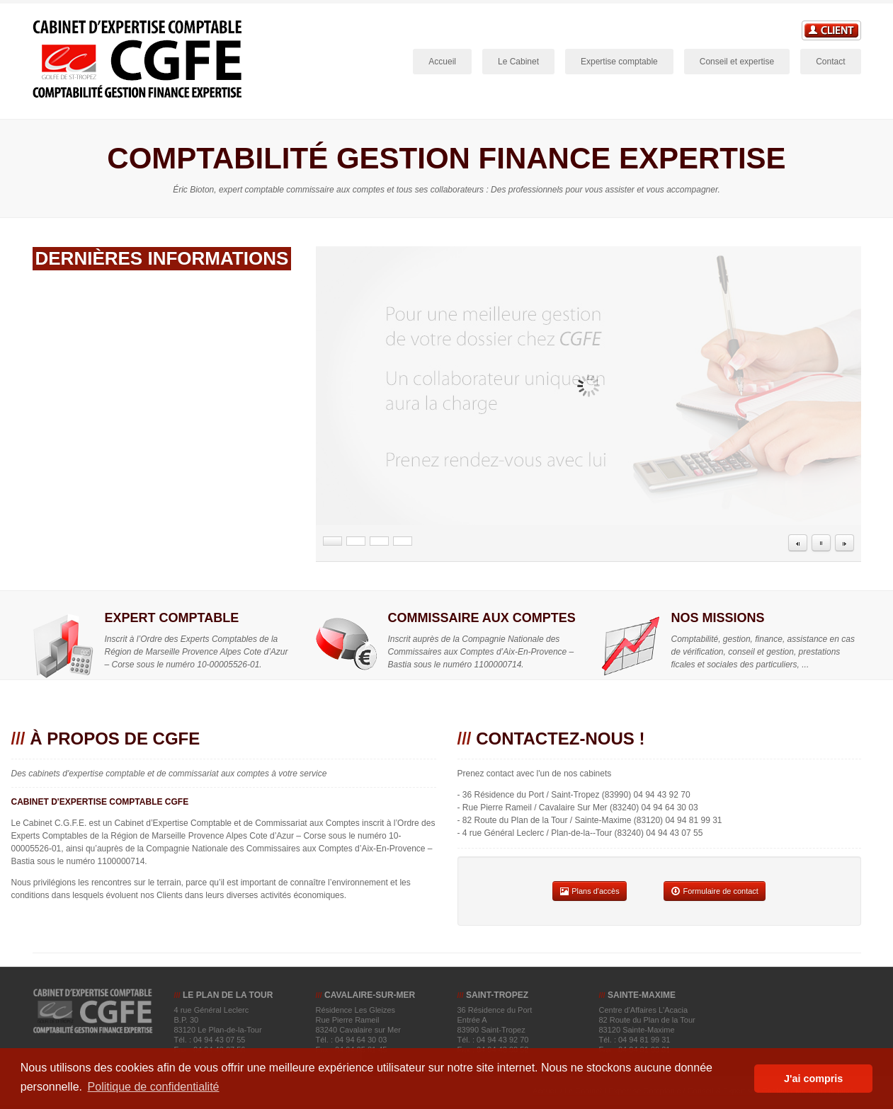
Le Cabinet (521, 63)
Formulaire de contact (714, 891)
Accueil (442, 62)
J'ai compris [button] (813, 1078)
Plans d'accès (589, 891)
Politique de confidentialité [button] (154, 1087)
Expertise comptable (619, 62)
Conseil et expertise (737, 62)
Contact (830, 62)
